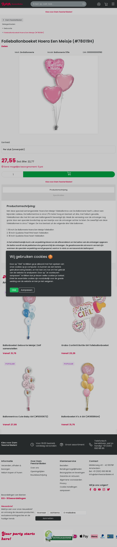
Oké (14, 289)
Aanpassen (26, 289)
